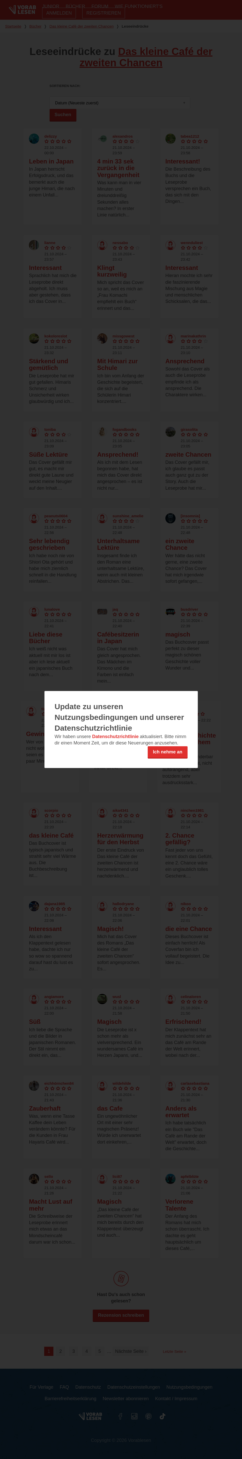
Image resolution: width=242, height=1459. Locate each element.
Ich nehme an (167, 751)
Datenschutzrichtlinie (115, 736)
